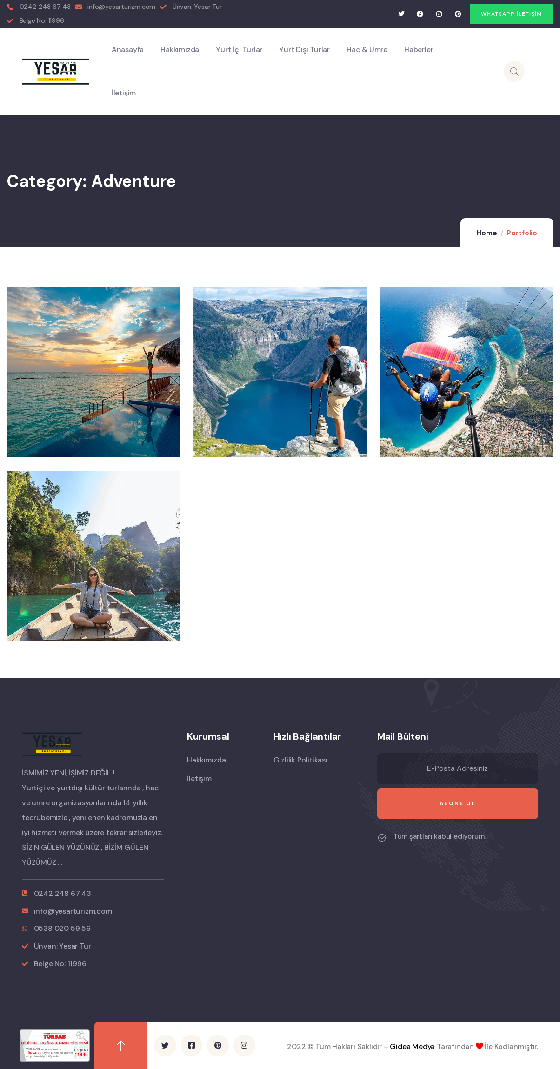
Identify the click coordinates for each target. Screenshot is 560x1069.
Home (487, 233)
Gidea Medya (412, 1046)
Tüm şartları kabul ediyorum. (439, 836)
